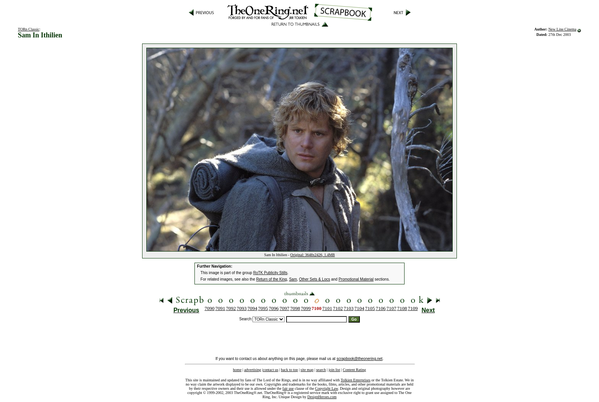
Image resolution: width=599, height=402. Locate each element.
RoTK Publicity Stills (270, 273)
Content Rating (354, 370)
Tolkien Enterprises (356, 380)
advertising (252, 370)
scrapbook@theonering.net (359, 359)
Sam (293, 279)
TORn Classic (28, 29)
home (237, 370)
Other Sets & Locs (314, 279)
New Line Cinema (562, 29)
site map (307, 370)
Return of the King (271, 279)
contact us (270, 370)
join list (334, 370)
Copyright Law (326, 388)
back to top (289, 370)
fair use (288, 388)
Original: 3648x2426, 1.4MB (312, 255)
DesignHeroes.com (322, 397)
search (321, 370)
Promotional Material (356, 279)
